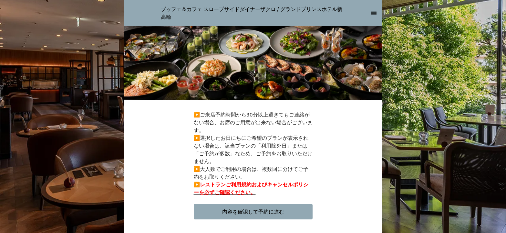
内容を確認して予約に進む (253, 211)
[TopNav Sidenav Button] (374, 13)
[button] (253, 211)
